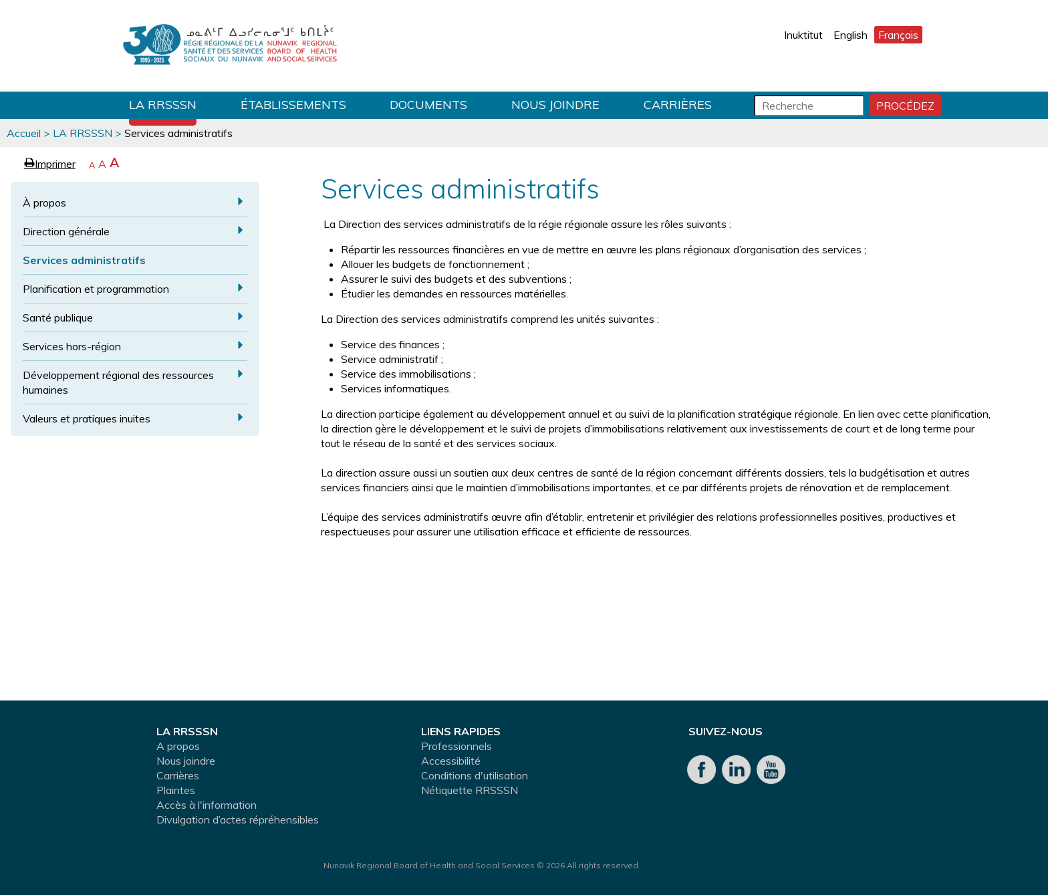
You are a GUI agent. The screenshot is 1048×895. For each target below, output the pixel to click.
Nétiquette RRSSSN (469, 790)
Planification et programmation (96, 288)
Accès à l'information (206, 804)
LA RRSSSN (162, 104)
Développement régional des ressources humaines (118, 382)
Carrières (678, 104)
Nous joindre (555, 104)
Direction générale (66, 231)
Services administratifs (84, 260)
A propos (178, 746)
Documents (428, 104)
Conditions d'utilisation (474, 775)
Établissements (293, 104)
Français (898, 34)
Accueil (24, 133)
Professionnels (456, 746)
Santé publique (58, 317)
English (850, 34)
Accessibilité (451, 760)
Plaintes (175, 790)
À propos (44, 202)
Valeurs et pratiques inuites (86, 418)
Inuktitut (803, 34)
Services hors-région (72, 346)
